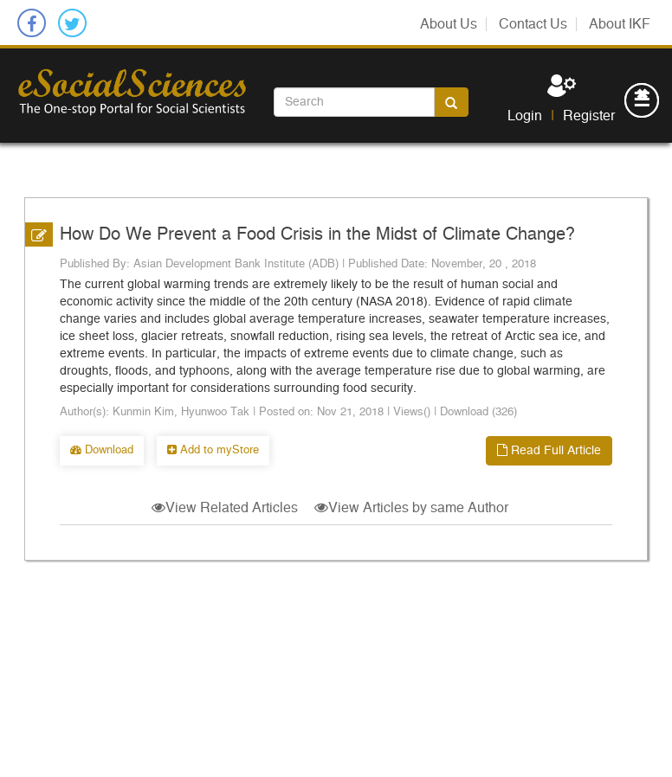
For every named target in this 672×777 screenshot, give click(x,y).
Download (101, 450)
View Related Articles (225, 508)
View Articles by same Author (411, 508)
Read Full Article (549, 450)
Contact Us (533, 24)
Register (589, 116)
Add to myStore (213, 450)
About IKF (619, 24)
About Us (448, 24)
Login (524, 116)
